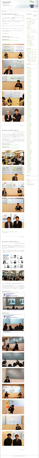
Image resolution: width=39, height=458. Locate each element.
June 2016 (28, 106)
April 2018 (28, 93)
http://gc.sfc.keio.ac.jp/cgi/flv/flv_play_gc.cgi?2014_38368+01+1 (10, 292)
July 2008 (28, 165)
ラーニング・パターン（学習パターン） (31, 30)
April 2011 (28, 147)
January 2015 (28, 115)
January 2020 (28, 85)
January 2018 (28, 96)
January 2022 (28, 74)
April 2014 (28, 120)
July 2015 (28, 112)
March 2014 (28, 121)
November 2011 (29, 142)
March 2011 (28, 148)
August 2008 (28, 164)
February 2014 (28, 122)
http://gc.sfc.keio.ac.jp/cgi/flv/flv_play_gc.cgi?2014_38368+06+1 (10, 40)
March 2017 (28, 100)
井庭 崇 (24, 15)
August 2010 (28, 154)
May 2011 (28, 146)
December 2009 (29, 157)
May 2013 (28, 128)
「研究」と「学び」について (30, 39)
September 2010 (29, 153)
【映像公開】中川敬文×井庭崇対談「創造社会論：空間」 (11, 130)
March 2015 (28, 114)
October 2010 (28, 152)
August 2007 (28, 170)
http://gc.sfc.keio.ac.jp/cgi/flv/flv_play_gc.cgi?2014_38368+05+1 (10, 37)
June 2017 (28, 99)
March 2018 (28, 94)
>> (30, 9)
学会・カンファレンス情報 (30, 23)
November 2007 (29, 169)
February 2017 (28, 101)
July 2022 (28, 73)
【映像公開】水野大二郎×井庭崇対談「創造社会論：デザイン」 (11, 241)
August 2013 (28, 126)
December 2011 (29, 141)
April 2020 (28, 84)
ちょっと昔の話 (29, 46)
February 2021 (28, 79)
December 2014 (29, 116)
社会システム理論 (29, 41)
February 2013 (28, 130)
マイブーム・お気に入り (30, 45)
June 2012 (28, 136)
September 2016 (29, 104)
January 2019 (28, 90)
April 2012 (28, 138)
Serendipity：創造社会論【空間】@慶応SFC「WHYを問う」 (10, 231)
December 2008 (29, 163)
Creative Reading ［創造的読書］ (31, 22)
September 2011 (29, 143)
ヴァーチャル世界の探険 (30, 44)
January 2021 (28, 80)
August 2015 (28, 111)
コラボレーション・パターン (30, 29)
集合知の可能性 (29, 40)
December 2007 (29, 168)
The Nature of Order (29, 28)
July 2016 (28, 105)
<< (8, 9)
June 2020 (28, 83)
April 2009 (28, 162)
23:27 (19, 243)
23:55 (19, 15)
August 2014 (28, 117)
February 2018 (28, 95)
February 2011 (28, 149)
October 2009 (28, 159)
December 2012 (29, 132)
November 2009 (29, 158)
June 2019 (28, 89)
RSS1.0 (28, 182)
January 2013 (28, 131)
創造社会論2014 (17, 251)
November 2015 (29, 109)
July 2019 (28, 88)
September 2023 (29, 69)
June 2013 (28, 127)
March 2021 (28, 78)
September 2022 (29, 72)
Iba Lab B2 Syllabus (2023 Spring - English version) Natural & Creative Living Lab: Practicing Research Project (32, 61)
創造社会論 (4, 17)
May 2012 (28, 137)
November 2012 (29, 133)
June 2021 (28, 77)
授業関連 (28, 35)
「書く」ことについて (29, 38)
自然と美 (28, 33)
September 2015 (29, 110)
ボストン (28, 34)
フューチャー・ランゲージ (30, 25)
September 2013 (29, 125)
